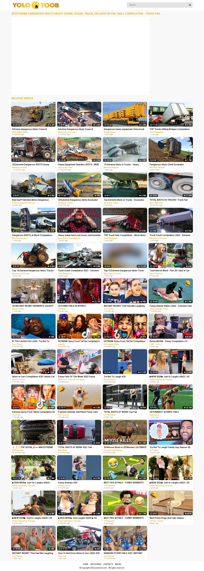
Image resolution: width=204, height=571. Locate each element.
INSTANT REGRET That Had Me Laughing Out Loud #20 (124, 306)
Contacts (108, 564)
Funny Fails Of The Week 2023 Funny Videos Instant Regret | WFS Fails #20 (77, 376)
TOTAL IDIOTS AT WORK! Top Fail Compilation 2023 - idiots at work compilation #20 (120, 412)
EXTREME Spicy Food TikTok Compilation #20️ (79, 341)
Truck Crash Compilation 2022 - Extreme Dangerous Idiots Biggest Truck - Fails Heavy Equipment (170, 235)
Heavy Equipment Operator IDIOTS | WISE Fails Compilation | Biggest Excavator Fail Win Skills (79, 164)
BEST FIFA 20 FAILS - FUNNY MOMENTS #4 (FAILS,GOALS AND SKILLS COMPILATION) (124, 482)
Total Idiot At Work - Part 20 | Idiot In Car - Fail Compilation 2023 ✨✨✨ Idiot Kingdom (170, 270)
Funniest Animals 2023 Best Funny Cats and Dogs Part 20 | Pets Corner (78, 412)
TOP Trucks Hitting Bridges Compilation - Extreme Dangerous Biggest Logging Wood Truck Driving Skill (170, 129)
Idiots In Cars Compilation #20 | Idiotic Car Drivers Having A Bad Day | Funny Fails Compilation (33, 376)
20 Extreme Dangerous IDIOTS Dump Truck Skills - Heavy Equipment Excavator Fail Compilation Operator (33, 164)
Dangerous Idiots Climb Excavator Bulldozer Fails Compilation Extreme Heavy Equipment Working (168, 164)
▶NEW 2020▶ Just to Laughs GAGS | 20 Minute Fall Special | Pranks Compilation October (32, 518)
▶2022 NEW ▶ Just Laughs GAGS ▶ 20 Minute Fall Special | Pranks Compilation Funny (78, 518)
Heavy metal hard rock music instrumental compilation (79, 235)
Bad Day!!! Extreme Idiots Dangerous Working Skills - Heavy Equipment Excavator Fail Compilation (30, 200)
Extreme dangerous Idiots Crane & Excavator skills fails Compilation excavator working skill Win (29, 129)
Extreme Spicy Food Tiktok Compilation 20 (33, 412)
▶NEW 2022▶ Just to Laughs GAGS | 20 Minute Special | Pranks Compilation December (169, 482)
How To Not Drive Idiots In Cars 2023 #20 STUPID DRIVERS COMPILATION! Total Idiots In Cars (79, 553)
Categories (95, 564)
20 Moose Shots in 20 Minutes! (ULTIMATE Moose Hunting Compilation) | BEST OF (125, 447)
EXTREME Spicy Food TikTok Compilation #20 (124, 341)
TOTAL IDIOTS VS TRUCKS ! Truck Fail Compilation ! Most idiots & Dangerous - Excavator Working (170, 200)
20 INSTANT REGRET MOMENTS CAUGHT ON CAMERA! (33, 306)
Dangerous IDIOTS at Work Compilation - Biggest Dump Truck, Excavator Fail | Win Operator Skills (32, 235)
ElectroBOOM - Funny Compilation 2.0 (168, 341)
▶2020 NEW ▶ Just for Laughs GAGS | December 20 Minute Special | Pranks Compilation (31, 482)
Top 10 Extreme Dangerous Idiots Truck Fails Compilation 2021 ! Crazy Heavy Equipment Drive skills (124, 270)
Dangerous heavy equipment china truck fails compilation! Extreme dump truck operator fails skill (124, 129)
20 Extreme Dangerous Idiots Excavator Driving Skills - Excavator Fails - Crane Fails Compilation (78, 200)
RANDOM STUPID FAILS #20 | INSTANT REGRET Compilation (123, 553)
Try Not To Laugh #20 (115, 376)
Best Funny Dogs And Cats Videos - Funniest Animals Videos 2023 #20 (167, 518)
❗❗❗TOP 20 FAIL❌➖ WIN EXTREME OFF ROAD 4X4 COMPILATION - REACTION (33, 447)
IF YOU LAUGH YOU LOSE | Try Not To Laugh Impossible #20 (30, 341)
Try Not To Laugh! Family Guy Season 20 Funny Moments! (170, 447)
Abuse (118, 564)
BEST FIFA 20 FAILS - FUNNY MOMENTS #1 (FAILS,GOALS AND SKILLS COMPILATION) (124, 518)
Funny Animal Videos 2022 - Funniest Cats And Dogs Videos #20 (171, 306)
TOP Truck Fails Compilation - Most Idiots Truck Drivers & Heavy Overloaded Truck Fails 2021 (125, 235)
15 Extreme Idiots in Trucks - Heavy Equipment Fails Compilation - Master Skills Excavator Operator (123, 164)
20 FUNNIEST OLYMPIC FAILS (164, 412)
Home (85, 564)
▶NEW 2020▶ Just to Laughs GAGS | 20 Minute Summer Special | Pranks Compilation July (169, 376)
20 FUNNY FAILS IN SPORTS (72, 306)
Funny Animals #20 (67, 482)
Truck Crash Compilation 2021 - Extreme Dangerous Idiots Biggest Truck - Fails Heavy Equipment (78, 270)
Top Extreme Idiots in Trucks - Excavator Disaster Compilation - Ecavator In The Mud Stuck (124, 200)
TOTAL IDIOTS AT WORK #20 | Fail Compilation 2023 (75, 447)
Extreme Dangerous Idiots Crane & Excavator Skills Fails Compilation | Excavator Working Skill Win (75, 129)
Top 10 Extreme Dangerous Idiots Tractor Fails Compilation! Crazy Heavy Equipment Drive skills (33, 270)
